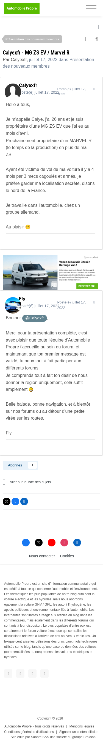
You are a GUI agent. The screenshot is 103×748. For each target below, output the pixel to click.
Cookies (67, 556)
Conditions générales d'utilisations (29, 732)
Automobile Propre (18, 726)
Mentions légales (81, 726)
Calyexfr (19, 59)
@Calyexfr (34, 318)
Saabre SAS (40, 737)
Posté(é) (39, 92)
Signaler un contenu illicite (78, 732)
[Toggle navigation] (91, 8)
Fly (22, 298)
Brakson (89, 737)
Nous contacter (42, 556)
